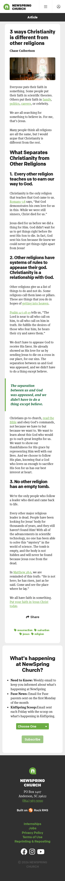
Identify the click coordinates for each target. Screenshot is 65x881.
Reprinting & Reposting (32, 841)
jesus (24, 634)
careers (26, 104)
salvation (41, 630)
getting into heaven (35, 303)
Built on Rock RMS (32, 810)
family (47, 99)
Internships (32, 824)
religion (37, 634)
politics (15, 104)
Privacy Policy (32, 833)
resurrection (23, 630)
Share (33, 617)
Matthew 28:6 (22, 572)
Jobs (32, 828)
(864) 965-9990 (32, 800)
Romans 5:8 (17, 202)
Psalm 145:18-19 (20, 312)
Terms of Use (32, 837)
